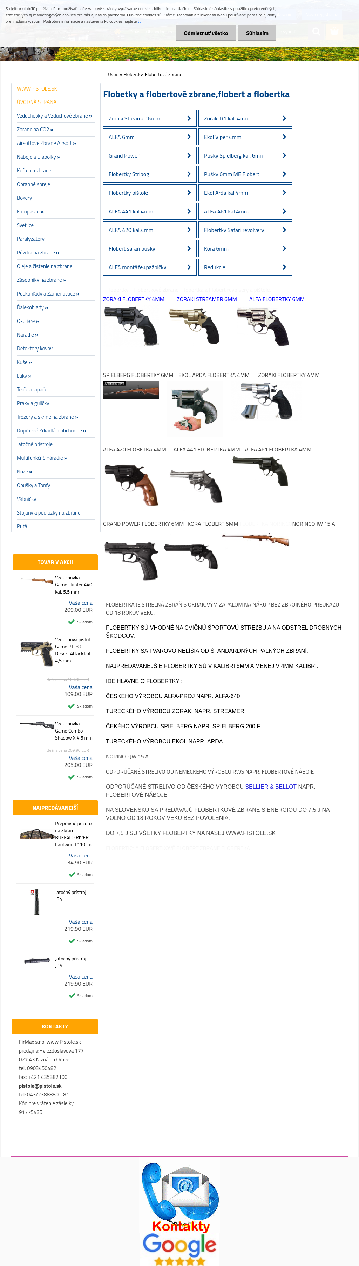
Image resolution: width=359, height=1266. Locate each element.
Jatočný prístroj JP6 (70, 962)
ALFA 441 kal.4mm (131, 211)
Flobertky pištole (128, 192)
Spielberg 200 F (236, 726)
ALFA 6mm (122, 137)
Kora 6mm (216, 248)
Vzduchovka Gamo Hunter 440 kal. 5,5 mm (73, 584)
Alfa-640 (227, 696)
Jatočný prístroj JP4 (70, 896)
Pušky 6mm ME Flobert (231, 174)
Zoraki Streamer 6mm (134, 118)
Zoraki (182, 711)
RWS (238, 771)
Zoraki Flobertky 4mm (133, 299)
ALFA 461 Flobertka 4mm (278, 449)
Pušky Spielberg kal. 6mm (234, 155)
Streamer (228, 711)
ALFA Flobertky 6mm (277, 299)
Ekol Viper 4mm (222, 137)
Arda (215, 741)
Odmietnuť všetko (203, 33)
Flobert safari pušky (132, 248)
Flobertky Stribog (129, 174)
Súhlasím (256, 33)
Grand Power (124, 155)
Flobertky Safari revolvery (234, 230)
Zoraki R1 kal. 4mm (226, 118)
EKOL (179, 741)
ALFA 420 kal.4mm (131, 230)
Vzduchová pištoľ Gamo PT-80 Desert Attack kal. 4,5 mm (73, 650)
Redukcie (214, 267)
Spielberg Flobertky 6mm (138, 375)
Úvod (113, 74)
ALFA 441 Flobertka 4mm (207, 449)
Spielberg (176, 726)
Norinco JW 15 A (313, 523)
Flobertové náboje (288, 771)
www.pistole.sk (251, 833)
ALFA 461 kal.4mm (226, 211)
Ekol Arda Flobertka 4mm (214, 375)
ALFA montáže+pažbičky (137, 267)
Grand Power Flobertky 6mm (143, 523)
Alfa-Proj (179, 696)
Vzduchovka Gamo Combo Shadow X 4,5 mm (74, 730)
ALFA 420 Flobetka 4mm (134, 449)
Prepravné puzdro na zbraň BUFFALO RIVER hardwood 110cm (73, 834)
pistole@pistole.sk (40, 1086)
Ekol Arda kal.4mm (226, 192)
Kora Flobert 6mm (213, 523)
